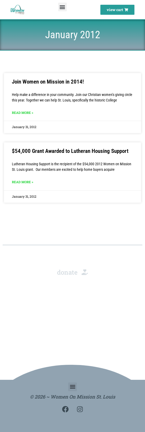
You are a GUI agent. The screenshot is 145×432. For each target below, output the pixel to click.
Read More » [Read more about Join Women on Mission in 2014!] (22, 112)
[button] (62, 7)
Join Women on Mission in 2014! (48, 82)
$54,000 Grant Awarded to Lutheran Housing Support (70, 151)
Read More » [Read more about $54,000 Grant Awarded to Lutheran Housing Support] (22, 182)
